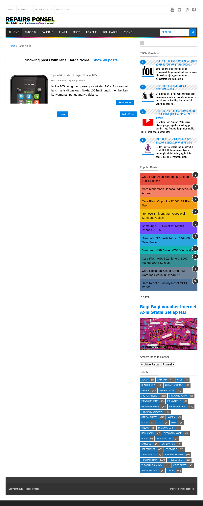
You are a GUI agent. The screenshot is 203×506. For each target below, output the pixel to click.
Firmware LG (174, 407)
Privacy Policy (44, 9)
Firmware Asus (150, 407)
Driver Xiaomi (166, 396)
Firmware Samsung (152, 417)
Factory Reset (150, 401)
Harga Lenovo (149, 423)
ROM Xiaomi (110, 32)
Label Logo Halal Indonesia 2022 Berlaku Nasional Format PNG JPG (174, 140)
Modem (171, 423)
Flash (63, 32)
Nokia (145, 428)
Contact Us (25, 9)
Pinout (145, 433)
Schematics (168, 449)
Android (30, 32)
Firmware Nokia (150, 412)
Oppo (174, 428)
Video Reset (179, 471)
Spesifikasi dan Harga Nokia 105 (73, 75)
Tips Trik (91, 32)
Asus (179, 385)
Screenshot (148, 455)
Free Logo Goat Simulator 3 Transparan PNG (171, 87)
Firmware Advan (178, 401)
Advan (145, 385)
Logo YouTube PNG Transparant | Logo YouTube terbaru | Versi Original (176, 62)
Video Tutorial (150, 476)
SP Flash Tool (164, 444)
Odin (159, 428)
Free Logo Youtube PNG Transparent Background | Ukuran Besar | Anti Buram (175, 114)
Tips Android (149, 460)
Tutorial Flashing (152, 471)
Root (144, 444)
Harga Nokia (78, 80)
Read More (125, 102)
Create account (174, 391)
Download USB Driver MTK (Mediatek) (167, 250)
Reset (76, 32)
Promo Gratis (165, 433)
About (11, 9)
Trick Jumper (176, 465)
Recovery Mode (173, 439)
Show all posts (105, 60)
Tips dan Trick (149, 465)
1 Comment (60, 80)
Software (171, 455)
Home (14, 32)
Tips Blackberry (174, 460)
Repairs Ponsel (31, 494)
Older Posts (128, 114)
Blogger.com (188, 494)
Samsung (47, 32)
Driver (145, 396)
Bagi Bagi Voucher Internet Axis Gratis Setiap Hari (162, 312)
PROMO (128, 32)
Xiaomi (170, 476)
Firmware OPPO (177, 412)
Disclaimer (62, 9)
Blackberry (148, 391)
